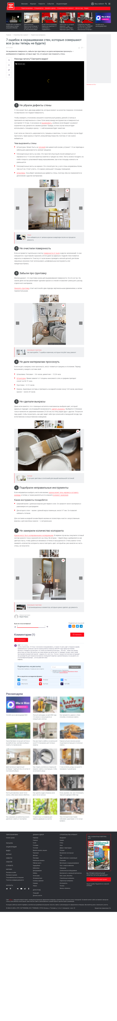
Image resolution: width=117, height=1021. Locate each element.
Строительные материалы (67, 883)
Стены (61, 848)
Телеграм (22, 679)
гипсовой (42, 147)
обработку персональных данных (70, 671)
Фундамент (63, 843)
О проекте (9, 871)
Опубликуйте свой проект (98, 885)
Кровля (62, 845)
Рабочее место (37, 868)
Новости (41, 4)
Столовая (35, 851)
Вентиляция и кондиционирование (69, 868)
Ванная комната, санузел (40, 856)
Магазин (24, 4)
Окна (61, 851)
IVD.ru (10, 905)
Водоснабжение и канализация (68, 863)
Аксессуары (36, 881)
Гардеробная (36, 871)
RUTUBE (65, 683)
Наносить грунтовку (21, 288)
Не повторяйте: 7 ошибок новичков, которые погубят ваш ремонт (51, 352)
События (50, 4)
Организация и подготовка (34, 350)
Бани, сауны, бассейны (66, 881)
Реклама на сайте (11, 878)
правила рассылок (63, 672)
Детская (35, 861)
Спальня (35, 845)
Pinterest (43, 679)
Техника (62, 891)
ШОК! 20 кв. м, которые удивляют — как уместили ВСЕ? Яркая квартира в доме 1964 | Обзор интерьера (67, 28)
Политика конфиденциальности (15, 885)
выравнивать (47, 123)
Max (64, 679)
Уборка (29, 235)
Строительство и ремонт (65, 8)
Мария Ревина (23, 617)
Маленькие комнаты (38, 866)
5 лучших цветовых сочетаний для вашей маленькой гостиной (50, 478)
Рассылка (9, 848)
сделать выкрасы (58, 409)
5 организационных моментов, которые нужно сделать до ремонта (52, 607)
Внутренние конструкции (67, 858)
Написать (78, 634)
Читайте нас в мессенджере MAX (101, 25)
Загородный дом (37, 883)
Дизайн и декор (50, 8)
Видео (86, 8)
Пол (61, 861)
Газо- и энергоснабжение (67, 871)
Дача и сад (78, 8)
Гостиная (29, 476)
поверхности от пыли (52, 253)
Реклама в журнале (11, 880)
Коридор (35, 888)
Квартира (35, 843)
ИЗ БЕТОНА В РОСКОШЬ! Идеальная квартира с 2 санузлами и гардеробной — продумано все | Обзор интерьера (49, 29)
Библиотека (36, 873)
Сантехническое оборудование (68, 876)
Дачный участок (37, 901)
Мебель (35, 878)
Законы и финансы (65, 893)
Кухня (34, 848)
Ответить (20, 659)
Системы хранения (38, 886)
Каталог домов (10, 843)
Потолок (62, 856)
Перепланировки (26, 8)
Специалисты (38, 8)
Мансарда (36, 863)
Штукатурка (21, 378)
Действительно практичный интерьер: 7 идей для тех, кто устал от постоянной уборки (31, 27)
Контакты (9, 891)
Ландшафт (36, 898)
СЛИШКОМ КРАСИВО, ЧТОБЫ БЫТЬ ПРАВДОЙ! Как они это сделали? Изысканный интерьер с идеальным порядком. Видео (85, 29)
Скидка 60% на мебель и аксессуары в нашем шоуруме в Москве (13, 26)
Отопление (63, 866)
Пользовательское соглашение (15, 883)
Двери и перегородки (66, 853)
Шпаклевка (21, 173)
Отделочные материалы (66, 886)
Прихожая (36, 858)
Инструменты (63, 888)
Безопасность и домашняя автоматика (71, 878)
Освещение (63, 873)
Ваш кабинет (98, 3)
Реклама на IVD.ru (91, 84)
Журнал (32, 4)
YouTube (43, 683)
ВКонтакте (22, 683)
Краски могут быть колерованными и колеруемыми (33, 535)
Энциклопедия (61, 4)
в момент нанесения (60, 495)
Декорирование (37, 876)
